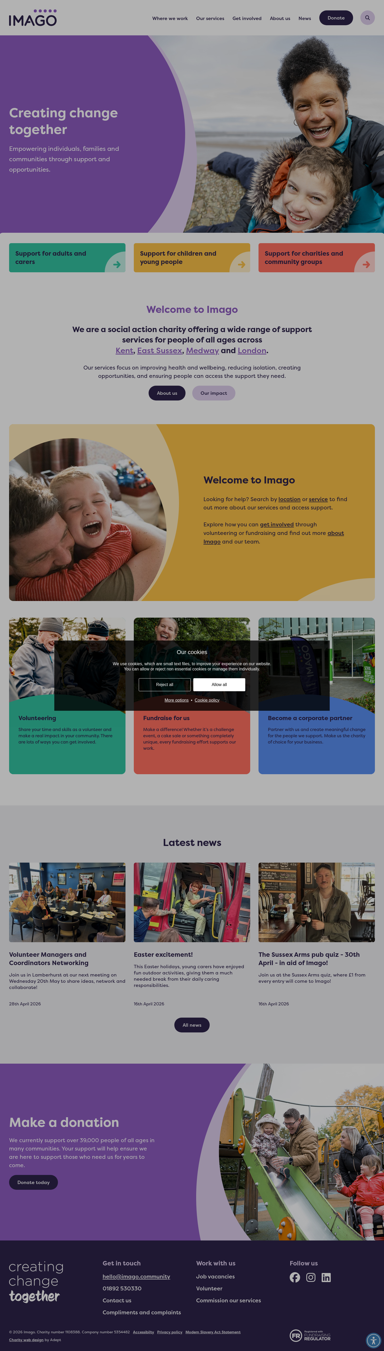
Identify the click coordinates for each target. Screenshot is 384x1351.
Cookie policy (207, 700)
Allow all (219, 684)
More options (176, 700)
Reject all (164, 684)
